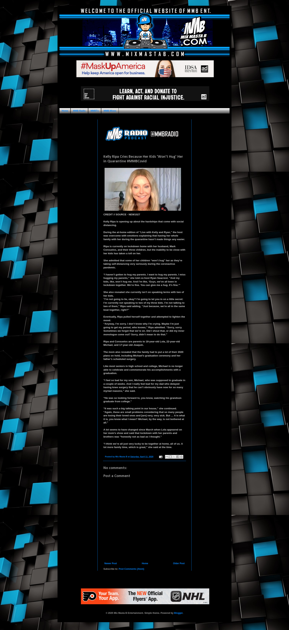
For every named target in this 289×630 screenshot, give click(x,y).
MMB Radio (79, 110)
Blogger (178, 613)
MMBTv (95, 110)
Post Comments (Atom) (131, 569)
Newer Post (110, 563)
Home (65, 110)
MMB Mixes (110, 110)
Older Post (179, 563)
